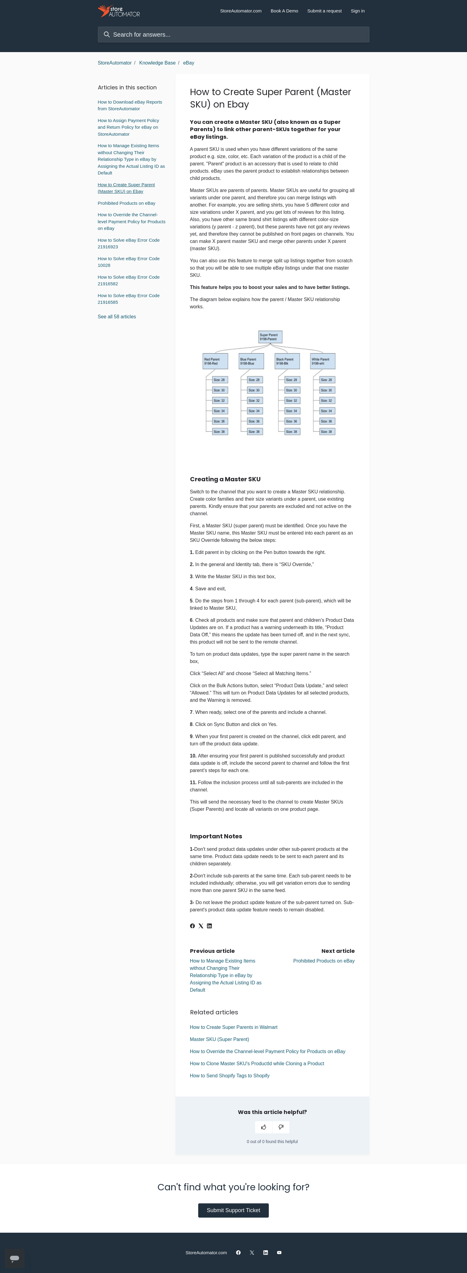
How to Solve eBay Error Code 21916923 (129, 243)
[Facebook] (192, 926)
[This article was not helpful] (281, 1127)
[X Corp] (200, 926)
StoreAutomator (115, 62)
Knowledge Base (157, 62)
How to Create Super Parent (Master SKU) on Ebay (126, 188)
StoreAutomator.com (241, 10)
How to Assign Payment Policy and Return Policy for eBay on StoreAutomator (128, 127)
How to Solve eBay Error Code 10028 (129, 262)
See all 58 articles (117, 316)
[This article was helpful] (263, 1127)
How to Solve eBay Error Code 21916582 (129, 280)
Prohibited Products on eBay (324, 960)
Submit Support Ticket (233, 1210)
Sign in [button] (358, 10)
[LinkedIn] (209, 926)
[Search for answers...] (233, 34)
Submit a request (324, 10)
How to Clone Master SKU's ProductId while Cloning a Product (257, 1063)
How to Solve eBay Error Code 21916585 (129, 299)
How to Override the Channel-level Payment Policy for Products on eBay (267, 1051)
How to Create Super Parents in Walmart (234, 1027)
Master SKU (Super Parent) (219, 1039)
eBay (188, 62)
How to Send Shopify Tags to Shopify (230, 1075)
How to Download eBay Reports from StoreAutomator (130, 105)
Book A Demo (284, 10)
